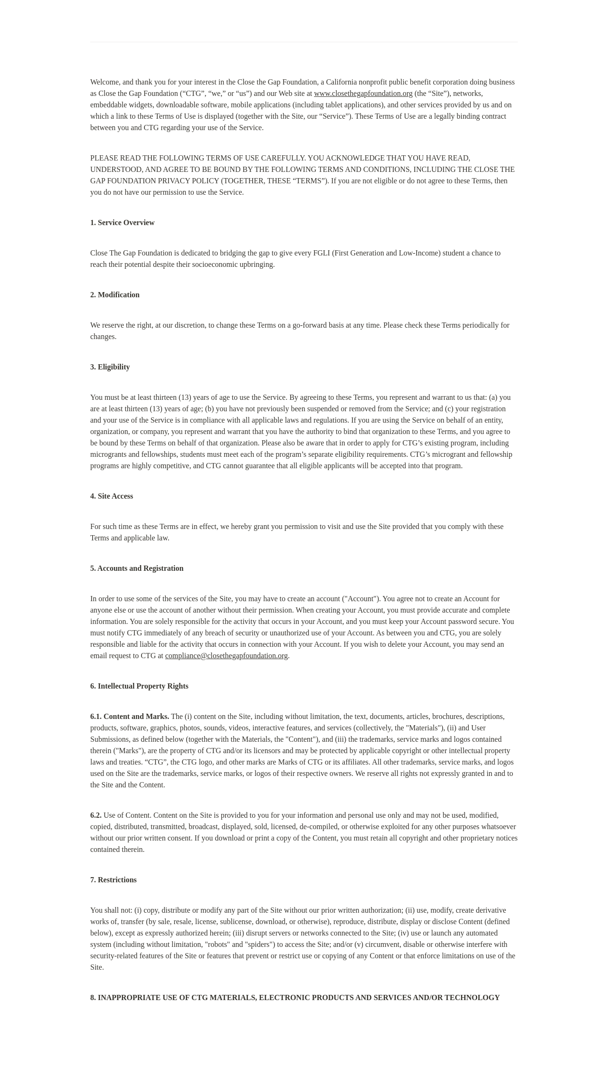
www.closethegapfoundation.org (363, 93)
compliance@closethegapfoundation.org (226, 656)
